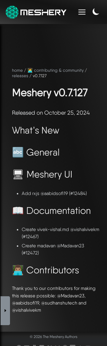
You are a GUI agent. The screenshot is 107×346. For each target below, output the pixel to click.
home (17, 70)
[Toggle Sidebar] (5, 289)
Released (23, 112)
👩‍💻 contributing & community (55, 70)
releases (20, 75)
